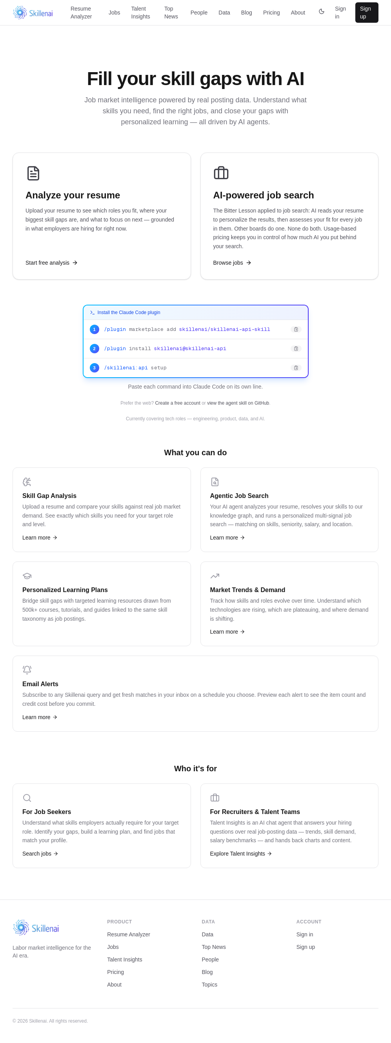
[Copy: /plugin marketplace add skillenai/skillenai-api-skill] (196, 329)
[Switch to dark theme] (321, 12)
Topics (210, 984)
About (298, 12)
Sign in (340, 12)
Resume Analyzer (81, 12)
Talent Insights (140, 12)
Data (224, 12)
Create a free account (177, 403)
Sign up (365, 12)
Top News (171, 12)
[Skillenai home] (33, 12)
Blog (246, 12)
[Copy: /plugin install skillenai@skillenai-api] (196, 348)
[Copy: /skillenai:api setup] (196, 367)
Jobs (114, 12)
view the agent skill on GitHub (238, 403)
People (199, 12)
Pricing (271, 12)
